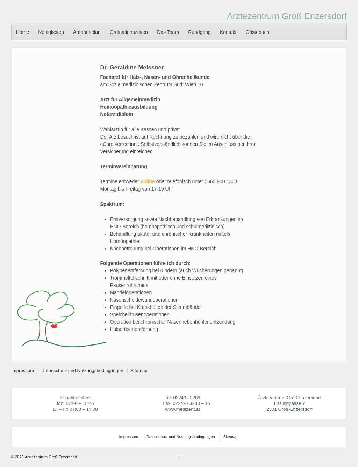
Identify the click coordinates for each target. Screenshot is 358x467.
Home (22, 32)
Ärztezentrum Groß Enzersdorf (287, 16)
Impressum (22, 370)
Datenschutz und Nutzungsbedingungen (82, 370)
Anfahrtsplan (87, 32)
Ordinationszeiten (129, 32)
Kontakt (228, 32)
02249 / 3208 (186, 397)
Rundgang (199, 32)
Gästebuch (258, 32)
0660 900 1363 (221, 181)
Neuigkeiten (51, 32)
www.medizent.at (182, 409)
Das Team (168, 32)
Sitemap (138, 370)
